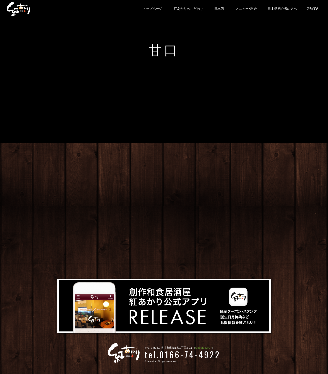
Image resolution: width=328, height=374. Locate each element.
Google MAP (203, 347)
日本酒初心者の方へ (282, 8)
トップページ (152, 8)
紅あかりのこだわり (188, 8)
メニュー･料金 (246, 8)
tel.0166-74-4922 (182, 354)
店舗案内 (312, 8)
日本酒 (219, 8)
